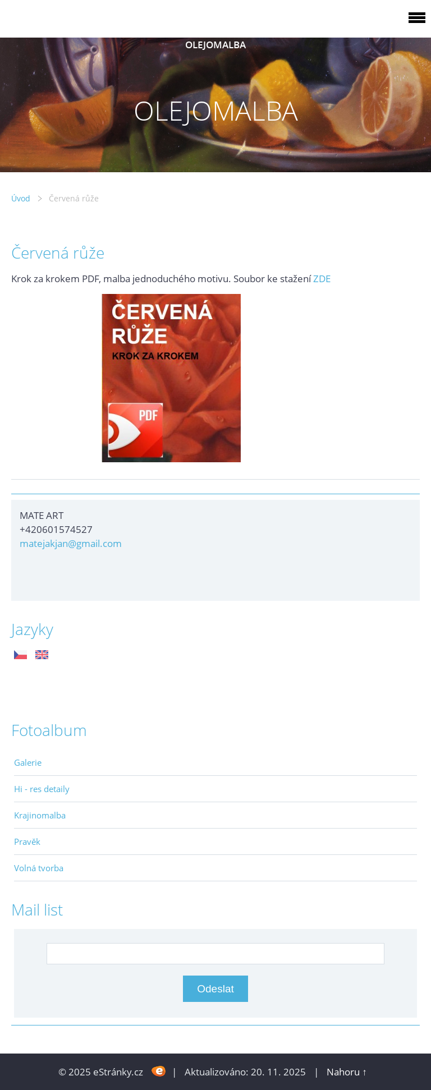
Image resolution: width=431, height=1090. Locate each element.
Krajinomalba (40, 815)
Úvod (20, 198)
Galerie (28, 762)
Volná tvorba (38, 867)
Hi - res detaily (42, 788)
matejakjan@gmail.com (71, 543)
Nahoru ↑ (347, 1071)
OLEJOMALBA (215, 44)
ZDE (322, 278)
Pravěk (27, 841)
